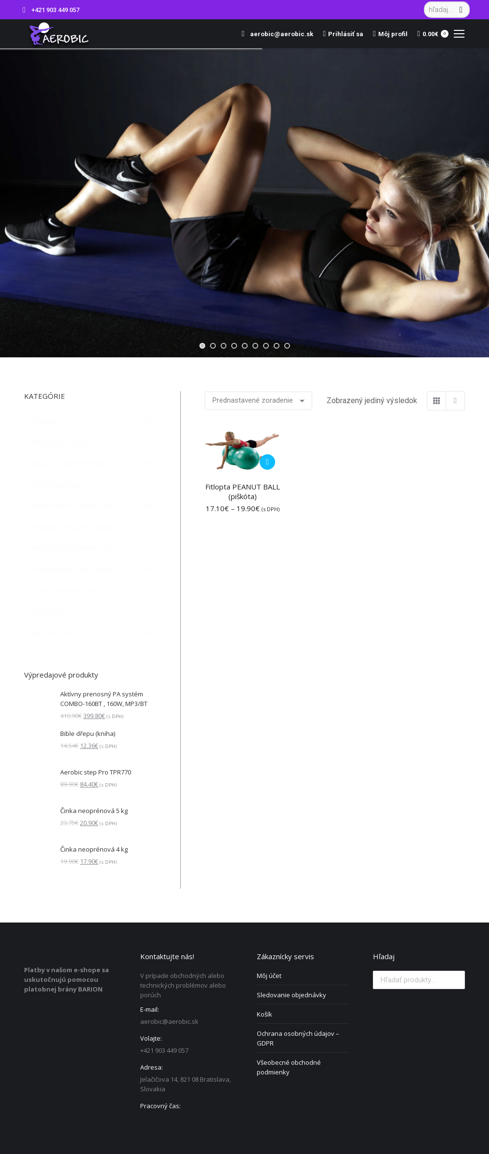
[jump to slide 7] (266, 346)
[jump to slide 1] (202, 346)
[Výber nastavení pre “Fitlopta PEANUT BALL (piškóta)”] (267, 462)
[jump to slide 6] (255, 346)
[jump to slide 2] (213, 346)
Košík (264, 1014)
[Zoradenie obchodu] (258, 401)
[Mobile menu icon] (459, 34)
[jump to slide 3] (223, 346)
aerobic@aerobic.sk (275, 34)
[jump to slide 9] (287, 346)
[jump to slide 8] (276, 346)
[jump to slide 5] (245, 346)
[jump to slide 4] (234, 346)
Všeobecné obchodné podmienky (289, 1067)
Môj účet (269, 975)
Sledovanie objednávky (291, 995)
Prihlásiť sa (343, 34)
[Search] (447, 9)
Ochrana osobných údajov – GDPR (298, 1038)
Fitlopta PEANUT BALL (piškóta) (242, 491)
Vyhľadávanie (455, 980)
